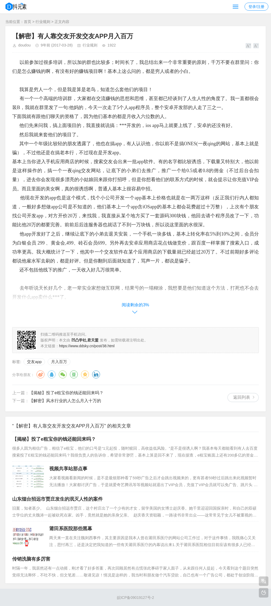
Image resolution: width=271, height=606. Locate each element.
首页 (27, 22)
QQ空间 (85, 374)
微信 (63, 374)
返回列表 (241, 397)
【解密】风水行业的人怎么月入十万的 (65, 400)
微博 (40, 374)
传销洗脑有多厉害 (31, 559)
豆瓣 (74, 374)
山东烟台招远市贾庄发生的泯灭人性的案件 (57, 499)
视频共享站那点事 (68, 468)
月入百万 (59, 361)
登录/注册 (256, 6)
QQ (52, 374)
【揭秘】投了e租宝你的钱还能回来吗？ (66, 393)
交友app (34, 361)
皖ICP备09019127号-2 (135, 597)
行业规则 (42, 22)
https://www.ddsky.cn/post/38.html (87, 346)
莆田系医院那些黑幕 (70, 528)
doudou (24, 45)
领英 (96, 374)
